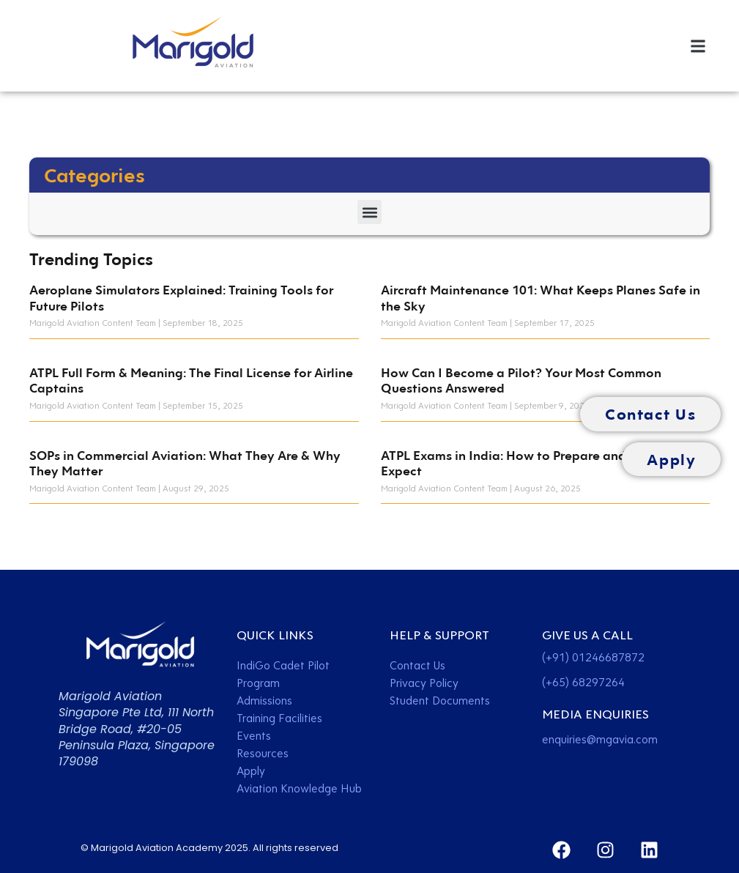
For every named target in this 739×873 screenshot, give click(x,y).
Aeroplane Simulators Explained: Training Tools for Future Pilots (181, 297)
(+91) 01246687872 (593, 657)
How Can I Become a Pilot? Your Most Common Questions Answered (521, 380)
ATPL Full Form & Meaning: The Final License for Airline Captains (191, 380)
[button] (698, 46)
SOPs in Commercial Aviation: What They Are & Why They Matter (185, 463)
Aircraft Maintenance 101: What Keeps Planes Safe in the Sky (540, 297)
